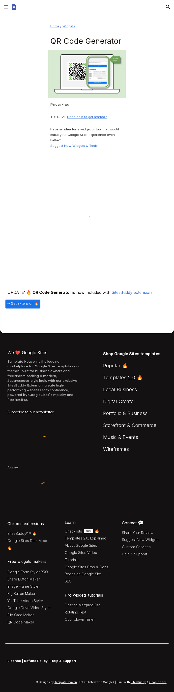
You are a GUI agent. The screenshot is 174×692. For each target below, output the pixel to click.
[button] (6, 7)
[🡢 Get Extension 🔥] (23, 304)
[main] (86, 26)
